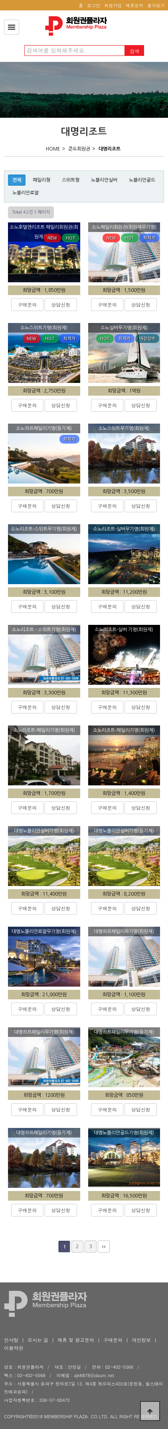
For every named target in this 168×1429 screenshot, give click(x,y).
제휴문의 (134, 5)
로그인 (93, 5)
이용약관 (13, 1347)
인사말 (11, 1339)
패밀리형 (41, 180)
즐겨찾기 (156, 5)
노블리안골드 (142, 180)
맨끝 (104, 1247)
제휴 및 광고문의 (75, 1339)
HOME (53, 149)
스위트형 (70, 180)
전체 (16, 180)
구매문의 (27, 304)
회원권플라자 (78, 26)
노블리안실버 (104, 180)
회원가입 (113, 5)
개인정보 (141, 1339)
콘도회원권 (79, 149)
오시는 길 (38, 1339)
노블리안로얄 (25, 192)
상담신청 (60, 304)
